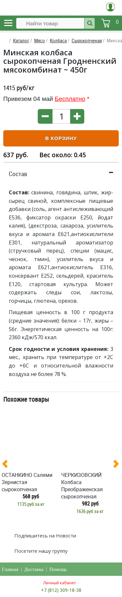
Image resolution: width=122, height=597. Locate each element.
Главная (10, 569)
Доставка (34, 569)
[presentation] (7, 465)
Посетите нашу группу (40, 551)
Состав (18, 173)
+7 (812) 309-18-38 (61, 590)
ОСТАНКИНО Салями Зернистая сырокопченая (27, 482)
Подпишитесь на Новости (44, 535)
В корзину (61, 138)
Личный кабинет (59, 583)
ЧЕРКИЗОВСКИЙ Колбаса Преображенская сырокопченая (82, 485)
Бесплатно (70, 98)
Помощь (58, 569)
